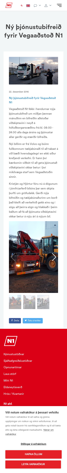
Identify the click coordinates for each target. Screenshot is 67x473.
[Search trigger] (21, 5)
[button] (53, 257)
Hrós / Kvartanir (14, 393)
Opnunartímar (13, 367)
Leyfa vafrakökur (33, 464)
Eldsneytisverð (13, 387)
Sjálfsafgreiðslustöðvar (18, 360)
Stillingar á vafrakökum (33, 444)
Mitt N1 (8, 380)
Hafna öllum (33, 454)
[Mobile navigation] (59, 5)
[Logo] (9, 7)
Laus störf (10, 374)
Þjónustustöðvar (14, 354)
